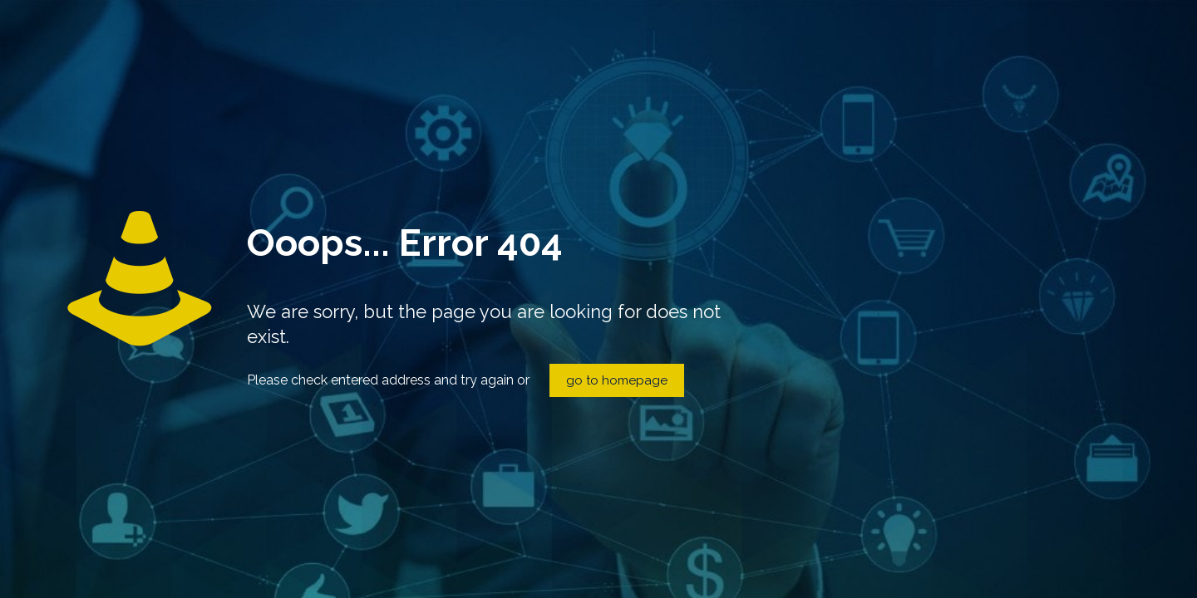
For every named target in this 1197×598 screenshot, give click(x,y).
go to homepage (616, 380)
